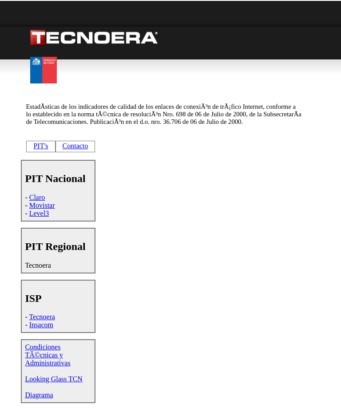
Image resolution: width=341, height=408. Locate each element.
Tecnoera (42, 317)
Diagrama (39, 395)
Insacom (41, 325)
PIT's (40, 146)
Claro (37, 197)
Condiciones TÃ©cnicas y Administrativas (47, 355)
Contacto (75, 146)
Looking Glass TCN (53, 379)
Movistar (42, 205)
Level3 (39, 213)
